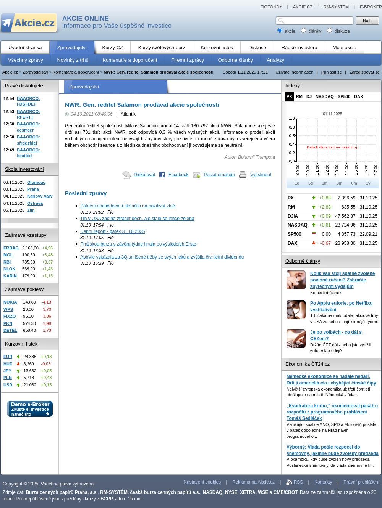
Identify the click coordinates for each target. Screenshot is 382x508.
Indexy (292, 85)
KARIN (10, 275)
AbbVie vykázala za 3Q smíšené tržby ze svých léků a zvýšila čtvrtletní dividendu (162, 257)
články (312, 31)
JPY (7, 370)
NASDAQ (325, 96)
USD (7, 385)
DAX (358, 96)
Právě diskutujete (24, 85)
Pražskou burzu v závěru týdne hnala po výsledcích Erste (138, 244)
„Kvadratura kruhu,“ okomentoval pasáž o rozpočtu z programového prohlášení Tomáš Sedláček (332, 412)
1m (324, 183)
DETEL (10, 330)
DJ (309, 96)
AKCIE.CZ (302, 7)
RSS (298, 482)
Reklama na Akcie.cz (253, 482)
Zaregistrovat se (365, 72)
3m (339, 183)
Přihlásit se (331, 72)
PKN (7, 323)
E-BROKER (371, 7)
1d (297, 183)
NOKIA (10, 302)
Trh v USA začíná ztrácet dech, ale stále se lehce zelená (137, 218)
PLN (7, 377)
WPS (8, 309)
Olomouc (36, 182)
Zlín (31, 210)
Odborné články (302, 261)
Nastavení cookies (202, 482)
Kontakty (323, 482)
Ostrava (35, 203)
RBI (7, 262)
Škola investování (24, 169)
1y (368, 183)
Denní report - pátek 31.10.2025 (112, 231)
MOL (8, 254)
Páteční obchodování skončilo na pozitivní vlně (127, 206)
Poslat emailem (219, 174)
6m (354, 183)
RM (299, 96)
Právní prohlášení (361, 482)
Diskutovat (144, 174)
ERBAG (11, 248)
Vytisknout (260, 174)
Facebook (178, 174)
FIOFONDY (271, 7)
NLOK (9, 269)
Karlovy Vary (40, 196)
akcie (287, 31)
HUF (7, 364)
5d (310, 183)
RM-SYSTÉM (336, 7)
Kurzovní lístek (21, 344)
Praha (33, 189)
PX (289, 96)
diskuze (338, 31)
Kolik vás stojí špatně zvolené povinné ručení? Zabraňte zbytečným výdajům (342, 280)
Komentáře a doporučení (76, 72)
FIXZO (9, 316)
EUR (7, 356)
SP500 (344, 96)
